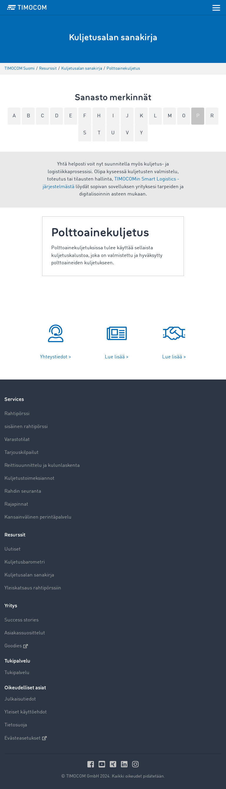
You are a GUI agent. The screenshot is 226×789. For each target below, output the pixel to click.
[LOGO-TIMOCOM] (26, 7)
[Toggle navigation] (216, 7)
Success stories (21, 620)
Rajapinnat (16, 504)
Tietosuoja (15, 725)
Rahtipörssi (16, 413)
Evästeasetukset (25, 738)
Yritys (10, 605)
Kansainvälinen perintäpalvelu (38, 517)
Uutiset (12, 549)
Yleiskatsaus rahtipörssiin (32, 588)
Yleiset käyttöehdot (25, 712)
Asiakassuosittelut (24, 633)
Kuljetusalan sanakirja (29, 575)
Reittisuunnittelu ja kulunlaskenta (42, 465)
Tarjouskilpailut (21, 452)
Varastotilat (17, 439)
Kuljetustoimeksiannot (29, 478)
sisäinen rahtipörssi (26, 426)
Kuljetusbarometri (24, 562)
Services (14, 399)
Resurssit (14, 534)
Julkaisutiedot (20, 699)
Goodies (16, 646)
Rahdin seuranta (22, 491)
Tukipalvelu (16, 672)
